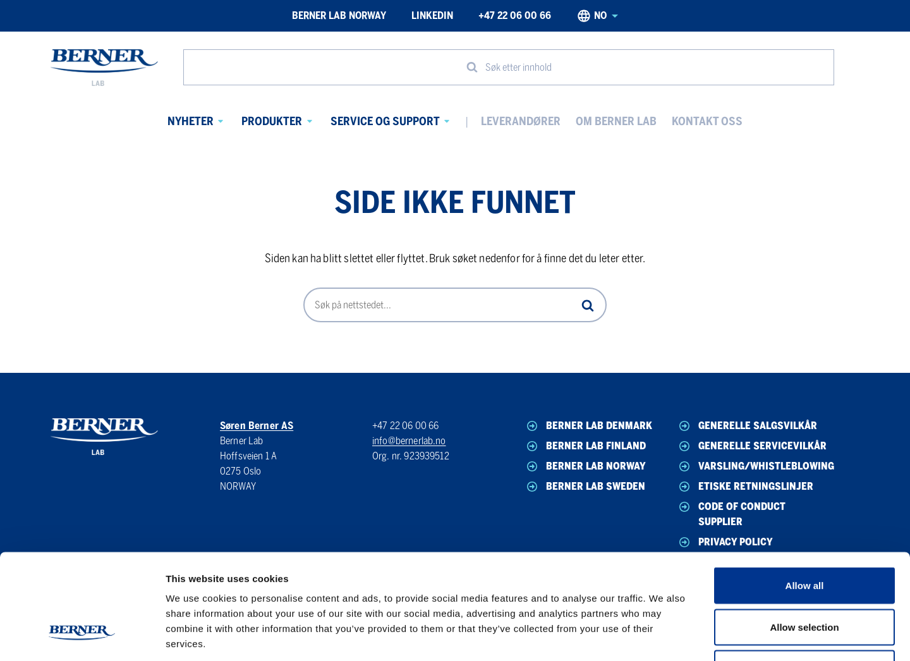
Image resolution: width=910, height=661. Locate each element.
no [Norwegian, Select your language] (597, 15)
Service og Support (385, 121)
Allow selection (804, 536)
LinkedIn (432, 15)
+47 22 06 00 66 (514, 15)
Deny (804, 578)
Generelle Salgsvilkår (747, 426)
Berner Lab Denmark (588, 426)
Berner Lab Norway (339, 15)
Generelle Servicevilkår (752, 446)
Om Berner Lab (616, 121)
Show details (663, 636)
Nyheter (190, 121)
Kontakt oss (707, 121)
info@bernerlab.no (409, 441)
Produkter (271, 121)
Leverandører (521, 121)
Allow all (805, 495)
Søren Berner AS (256, 426)
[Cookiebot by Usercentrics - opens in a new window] (82, 636)
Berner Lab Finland (585, 446)
